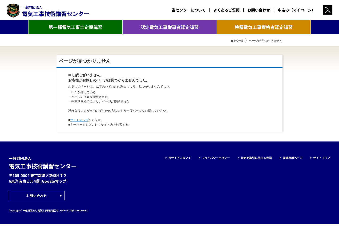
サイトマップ (79, 121)
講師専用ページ (293, 159)
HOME (238, 42)
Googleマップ (54, 183)
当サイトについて (179, 159)
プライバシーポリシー (216, 159)
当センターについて (186, 10)
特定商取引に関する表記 (256, 159)
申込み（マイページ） (294, 10)
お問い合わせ (256, 10)
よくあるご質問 (224, 10)
